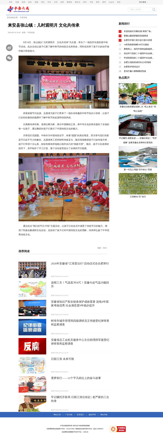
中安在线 (23, 17)
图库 (104, 2)
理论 (43, 2)
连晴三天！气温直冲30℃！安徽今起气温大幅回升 (80, 284)
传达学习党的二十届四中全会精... (139, 53)
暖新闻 (69, 2)
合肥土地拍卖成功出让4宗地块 (137, 62)
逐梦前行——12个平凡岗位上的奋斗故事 (76, 378)
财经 (85, 2)
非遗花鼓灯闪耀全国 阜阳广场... (138, 31)
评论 (49, 2)
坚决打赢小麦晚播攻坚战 (135, 71)
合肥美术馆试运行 (132, 67)
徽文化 (77, 2)
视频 (36, 2)
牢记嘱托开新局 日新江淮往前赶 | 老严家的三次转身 (80, 399)
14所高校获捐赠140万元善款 (136, 44)
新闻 (23, 2)
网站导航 (103, 415)
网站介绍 (58, 415)
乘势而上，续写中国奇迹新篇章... (139, 49)
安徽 (17, 2)
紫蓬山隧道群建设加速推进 (136, 36)
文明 (55, 2)
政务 (30, 2)
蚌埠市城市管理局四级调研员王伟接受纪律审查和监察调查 (80, 322)
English (111, 2)
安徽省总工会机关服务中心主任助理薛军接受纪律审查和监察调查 (80, 341)
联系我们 (80, 415)
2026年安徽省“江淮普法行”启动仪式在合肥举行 (80, 263)
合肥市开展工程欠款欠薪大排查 (138, 40)
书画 (91, 2)
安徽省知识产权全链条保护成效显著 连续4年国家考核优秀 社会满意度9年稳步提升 (80, 303)
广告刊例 (68, 415)
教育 (98, 2)
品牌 (62, 2)
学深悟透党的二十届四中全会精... (139, 58)
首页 (10, 2)
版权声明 (92, 415)
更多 (119, 2)
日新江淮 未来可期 (62, 359)
